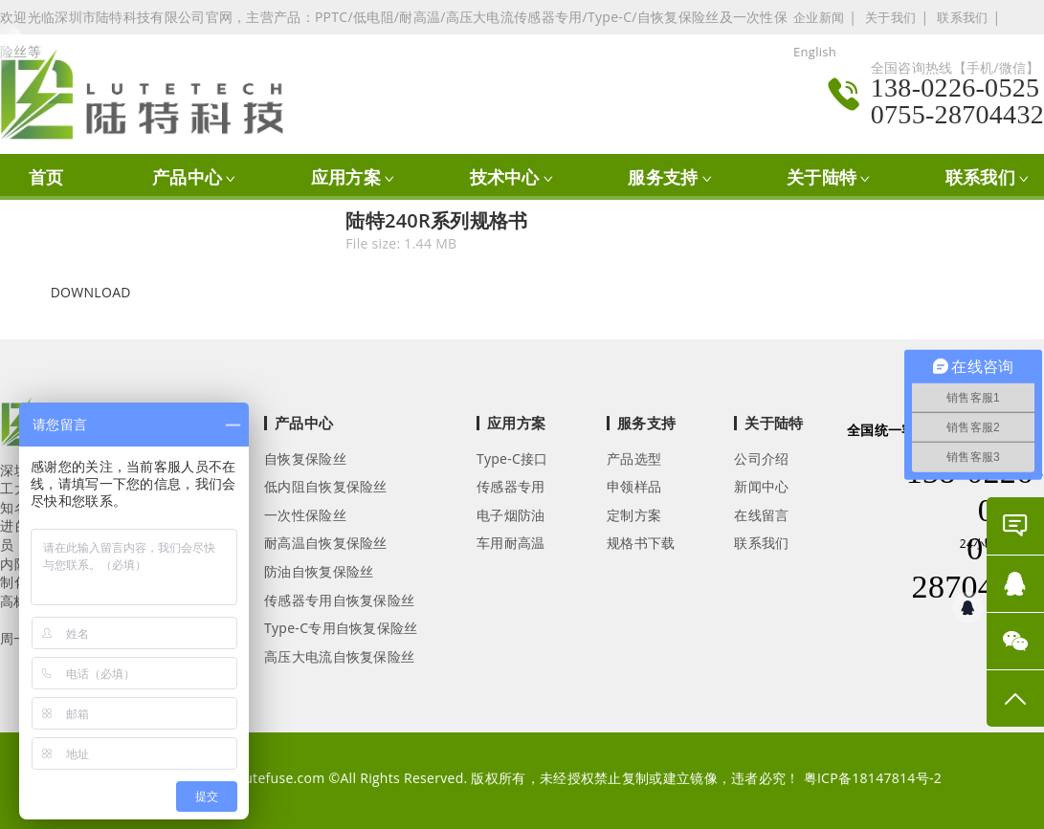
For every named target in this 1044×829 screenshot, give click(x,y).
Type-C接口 (512, 458)
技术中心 (505, 176)
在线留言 (761, 515)
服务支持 (663, 176)
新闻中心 (761, 486)
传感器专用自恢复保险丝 (339, 600)
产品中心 (187, 176)
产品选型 (634, 458)
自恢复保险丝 (305, 458)
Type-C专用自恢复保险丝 (341, 628)
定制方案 (634, 515)
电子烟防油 (511, 515)
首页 (46, 176)
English (814, 51)
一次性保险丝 (305, 515)
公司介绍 (761, 458)
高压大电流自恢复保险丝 (339, 656)
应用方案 (346, 176)
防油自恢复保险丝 (318, 571)
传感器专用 (511, 486)
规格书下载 (641, 543)
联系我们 (962, 17)
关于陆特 (821, 176)
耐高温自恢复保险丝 (326, 543)
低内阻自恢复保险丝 (326, 486)
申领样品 (634, 486)
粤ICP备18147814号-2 (873, 778)
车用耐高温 (511, 543)
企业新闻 (818, 17)
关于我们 (890, 17)
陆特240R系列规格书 (436, 220)
